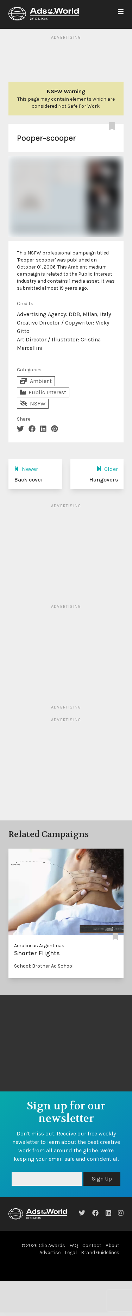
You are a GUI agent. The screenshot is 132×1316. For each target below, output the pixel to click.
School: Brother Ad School (44, 966)
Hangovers (103, 479)
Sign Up (102, 1178)
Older (107, 469)
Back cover (28, 479)
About (112, 1245)
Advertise (50, 1252)
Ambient (36, 381)
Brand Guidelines (100, 1252)
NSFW (32, 403)
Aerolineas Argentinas (39, 946)
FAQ (73, 1245)
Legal (71, 1252)
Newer (26, 469)
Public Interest (43, 392)
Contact (91, 1245)
